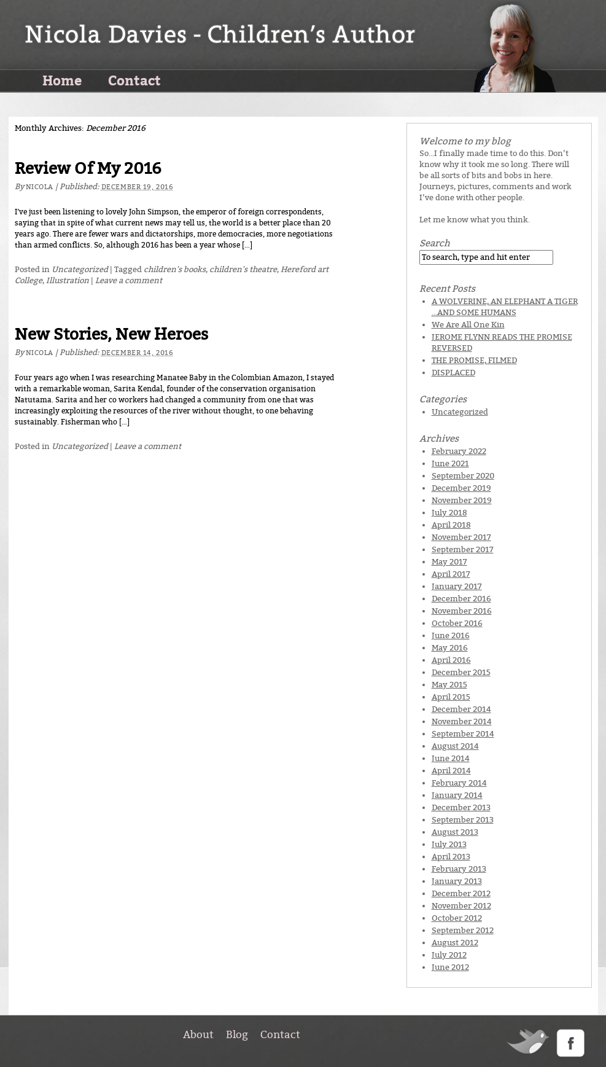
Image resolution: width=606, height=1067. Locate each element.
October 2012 (457, 918)
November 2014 (462, 721)
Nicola (39, 187)
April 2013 (451, 856)
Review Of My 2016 (88, 168)
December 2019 (461, 488)
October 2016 (457, 623)
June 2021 (450, 463)
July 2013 (449, 844)
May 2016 (450, 647)
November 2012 (461, 905)
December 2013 (461, 807)
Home (62, 80)
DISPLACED (453, 372)
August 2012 (455, 942)
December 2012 (461, 893)
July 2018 (449, 512)
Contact (134, 80)
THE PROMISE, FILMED (474, 360)
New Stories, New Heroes (111, 334)
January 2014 (457, 795)
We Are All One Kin (468, 324)
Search (434, 243)
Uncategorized (80, 269)
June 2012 (450, 967)
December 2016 (461, 598)
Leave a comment (128, 280)
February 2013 (459, 869)
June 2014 (451, 758)
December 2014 (461, 709)
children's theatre (243, 269)
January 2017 (457, 586)
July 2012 (449, 955)
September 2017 (463, 549)
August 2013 (455, 832)
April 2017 (451, 574)
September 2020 (463, 475)
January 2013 (457, 881)
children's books (175, 269)
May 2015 (449, 684)
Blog (237, 1034)
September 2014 (463, 733)
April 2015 (451, 697)
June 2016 (451, 635)
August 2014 (455, 746)
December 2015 (461, 672)
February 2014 (459, 783)
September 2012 (463, 930)
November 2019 (462, 500)
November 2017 (461, 537)
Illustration (67, 280)
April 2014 (451, 770)
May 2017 (449, 561)
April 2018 (451, 525)
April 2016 (451, 660)
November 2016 (462, 611)
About (198, 1034)
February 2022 (459, 451)
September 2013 (463, 819)
